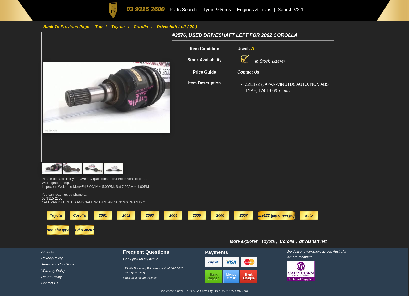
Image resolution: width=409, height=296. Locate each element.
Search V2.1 (290, 9)
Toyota (118, 27)
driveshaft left (313, 241)
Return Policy (51, 277)
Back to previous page (67, 27)
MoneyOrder (231, 276)
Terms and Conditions (57, 264)
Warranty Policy (53, 271)
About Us (48, 252)
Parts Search (184, 9)
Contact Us (49, 283)
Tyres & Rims (217, 9)
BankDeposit (213, 276)
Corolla (141, 27)
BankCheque (249, 276)
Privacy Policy (52, 258)
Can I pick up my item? (140, 259)
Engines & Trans (255, 9)
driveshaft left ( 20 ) (177, 27)
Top (99, 27)
